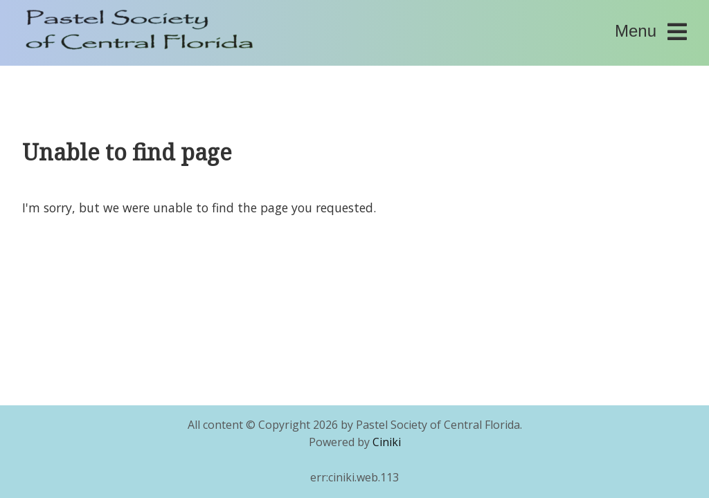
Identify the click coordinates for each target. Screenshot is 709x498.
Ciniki (387, 442)
